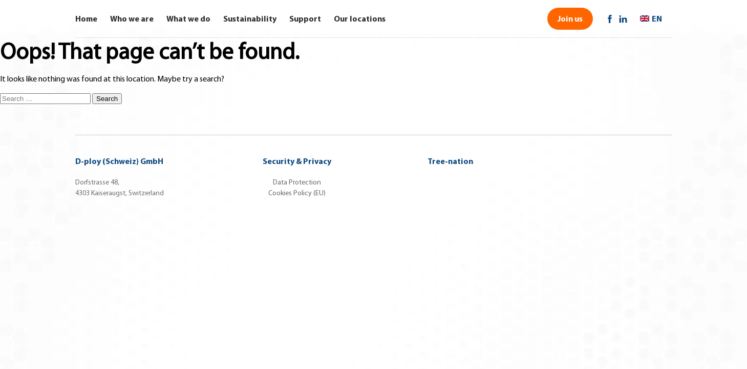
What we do (188, 18)
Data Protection (297, 182)
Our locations (360, 18)
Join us (570, 18)
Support (305, 18)
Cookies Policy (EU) (297, 193)
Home (86, 18)
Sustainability (249, 18)
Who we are (132, 18)
